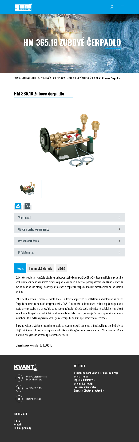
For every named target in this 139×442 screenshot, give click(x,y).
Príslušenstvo (69, 252)
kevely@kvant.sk (33, 398)
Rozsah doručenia (69, 240)
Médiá (61, 268)
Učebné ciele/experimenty (69, 229)
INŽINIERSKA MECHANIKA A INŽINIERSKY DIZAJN (96, 373)
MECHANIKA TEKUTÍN (83, 383)
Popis (20, 268)
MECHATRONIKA (81, 376)
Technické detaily (40, 268)
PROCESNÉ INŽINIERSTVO (85, 387)
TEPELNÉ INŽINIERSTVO (84, 379)
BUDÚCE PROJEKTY (22, 427)
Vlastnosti (69, 217)
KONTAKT (18, 424)
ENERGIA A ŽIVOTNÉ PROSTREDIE (89, 390)
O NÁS (17, 421)
